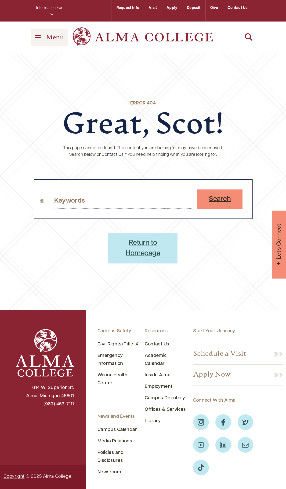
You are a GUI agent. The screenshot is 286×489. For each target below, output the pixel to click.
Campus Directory (165, 398)
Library (153, 421)
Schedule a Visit (219, 354)
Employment (158, 386)
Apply (172, 8)
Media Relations (115, 441)
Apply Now (212, 375)
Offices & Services (165, 409)
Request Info (127, 8)
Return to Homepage (143, 248)
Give (214, 8)
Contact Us (237, 8)
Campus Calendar (117, 429)
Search (220, 199)
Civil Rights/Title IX (118, 344)
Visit (153, 8)
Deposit (193, 8)
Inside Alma (157, 375)
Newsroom (109, 472)
